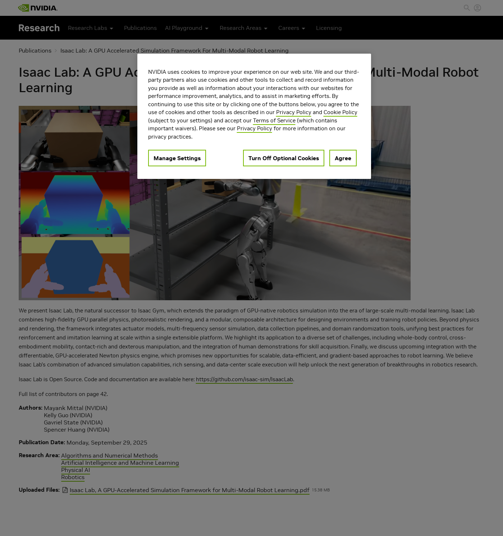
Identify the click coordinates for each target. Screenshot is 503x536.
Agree (343, 158)
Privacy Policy (293, 112)
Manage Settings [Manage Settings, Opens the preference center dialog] (177, 158)
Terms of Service (274, 120)
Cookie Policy (340, 112)
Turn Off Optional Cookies (283, 158)
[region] (254, 116)
